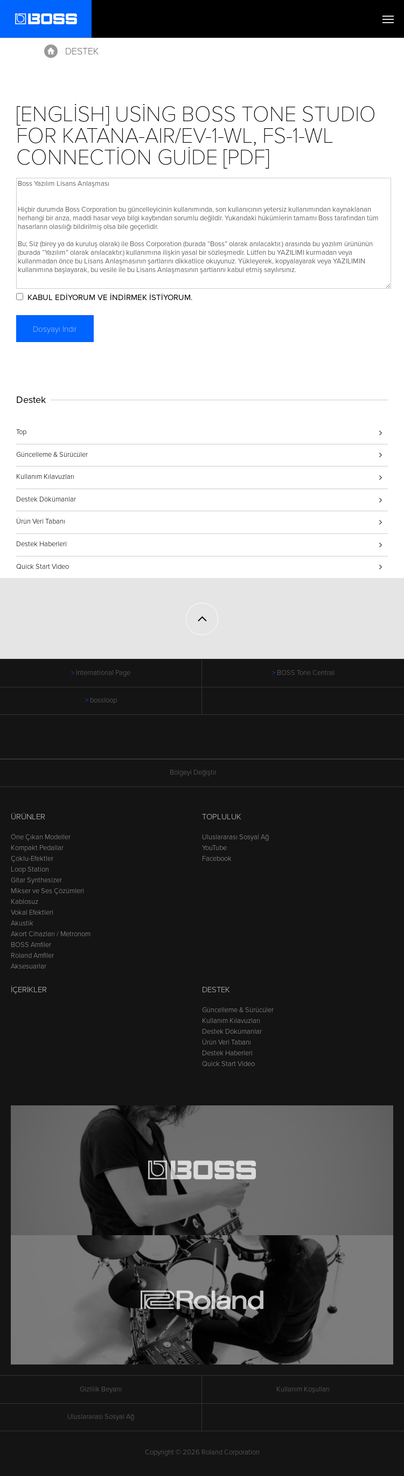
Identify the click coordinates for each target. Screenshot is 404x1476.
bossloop (103, 700)
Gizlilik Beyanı (101, 1389)
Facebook (217, 858)
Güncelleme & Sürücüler (52, 454)
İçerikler (29, 989)
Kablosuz (24, 901)
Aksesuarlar (28, 966)
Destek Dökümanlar (46, 499)
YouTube (214, 848)
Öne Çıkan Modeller (41, 837)
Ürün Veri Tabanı (40, 521)
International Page (103, 673)
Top (21, 432)
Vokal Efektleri (32, 912)
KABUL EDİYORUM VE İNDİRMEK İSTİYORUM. (109, 297)
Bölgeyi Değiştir (202, 772)
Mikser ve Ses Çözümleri (47, 891)
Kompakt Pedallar (37, 848)
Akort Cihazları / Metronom (50, 934)
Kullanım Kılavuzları (45, 476)
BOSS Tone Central (306, 673)
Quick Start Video (42, 566)
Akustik (22, 923)
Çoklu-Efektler (32, 858)
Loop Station (30, 869)
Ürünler (28, 816)
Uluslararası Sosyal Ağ (235, 837)
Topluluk (221, 816)
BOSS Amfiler (31, 945)
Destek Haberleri (41, 544)
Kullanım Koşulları (303, 1389)
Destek (82, 51)
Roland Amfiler (32, 955)
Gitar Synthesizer (36, 880)
